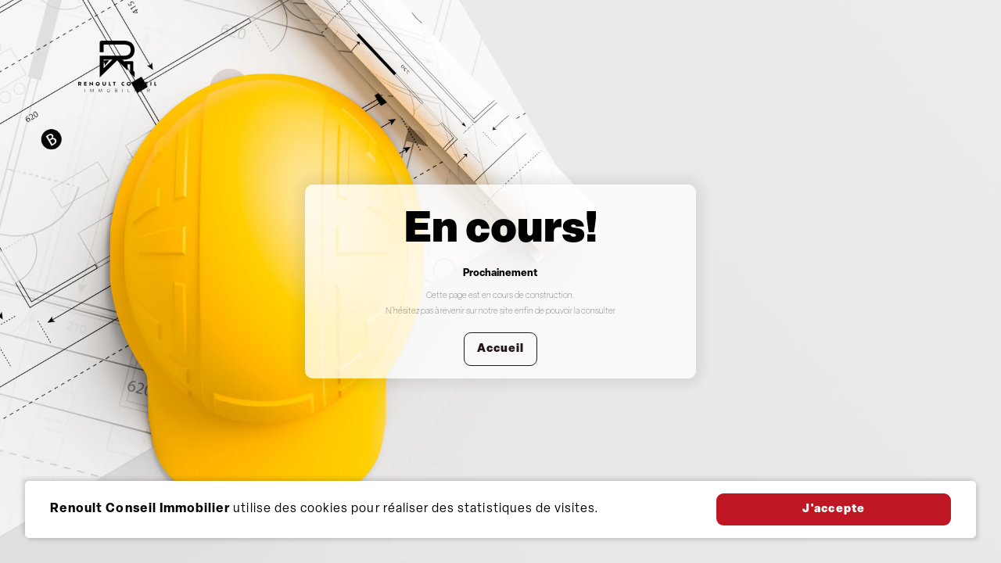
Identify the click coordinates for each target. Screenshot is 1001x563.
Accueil (500, 349)
